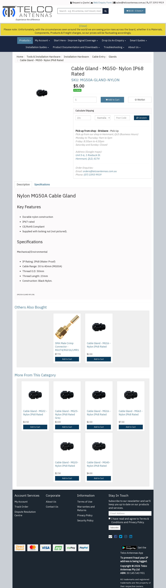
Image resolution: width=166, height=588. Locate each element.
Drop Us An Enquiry (114, 40)
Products (25, 40)
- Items (134, 11)
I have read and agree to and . (129, 520)
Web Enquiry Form (102, 2)
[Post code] (122, 118)
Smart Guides (138, 40)
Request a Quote (80, 2)
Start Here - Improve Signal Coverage (76, 40)
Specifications (42, 184)
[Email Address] (130, 513)
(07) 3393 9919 (92, 174)
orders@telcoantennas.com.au (100, 171)
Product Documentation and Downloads (76, 47)
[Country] (102, 118)
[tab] (23, 184)
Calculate (141, 118)
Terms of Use (84, 501)
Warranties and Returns (86, 508)
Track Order (21, 506)
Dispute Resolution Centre (25, 513)
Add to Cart (112, 99)
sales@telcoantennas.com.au (130, 2)
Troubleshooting (114, 47)
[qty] (83, 118)
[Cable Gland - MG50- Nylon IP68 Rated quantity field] (85, 100)
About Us (134, 47)
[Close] (83, 25)
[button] (139, 100)
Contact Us (52, 506)
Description (23, 184)
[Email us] (110, 536)
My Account (42, 40)
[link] (115, 536)
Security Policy (85, 520)
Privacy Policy (84, 515)
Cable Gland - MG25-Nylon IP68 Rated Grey (66, 414)
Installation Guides (37, 47)
